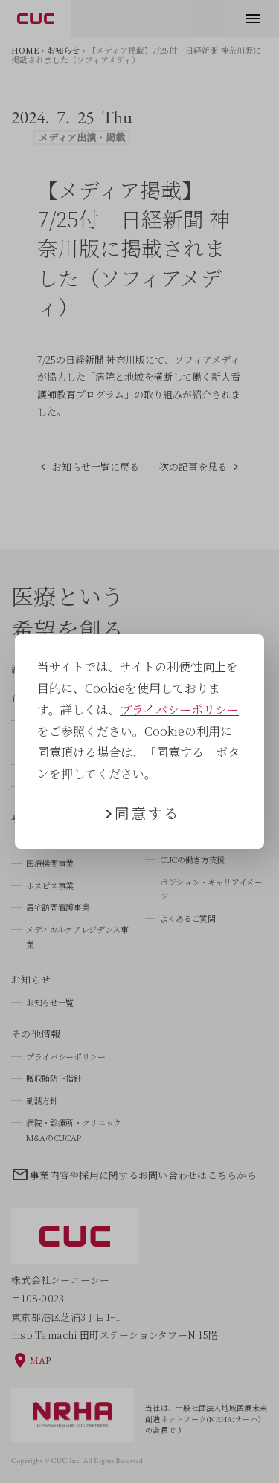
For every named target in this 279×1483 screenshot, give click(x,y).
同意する (147, 813)
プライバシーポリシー (179, 709)
